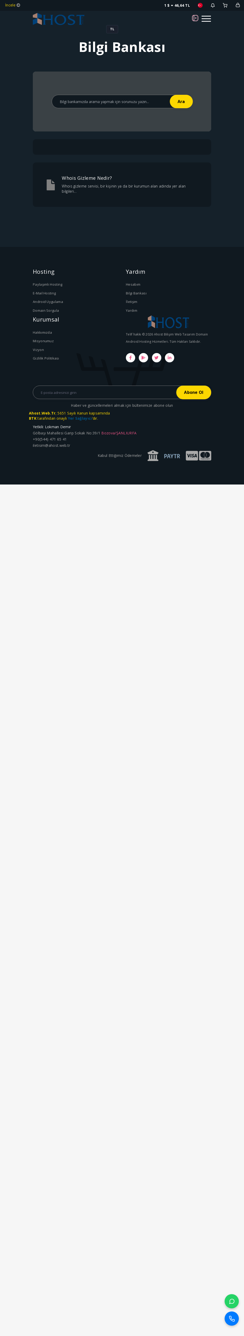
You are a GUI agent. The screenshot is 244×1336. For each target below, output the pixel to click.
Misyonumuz (43, 341)
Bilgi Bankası (136, 293)
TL (112, 29)
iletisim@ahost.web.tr (51, 445)
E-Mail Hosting (44, 293)
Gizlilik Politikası (46, 358)
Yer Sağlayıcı (80, 418)
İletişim (131, 301)
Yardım (131, 310)
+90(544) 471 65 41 (50, 439)
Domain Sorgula (46, 310)
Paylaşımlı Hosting (47, 284)
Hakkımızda (42, 332)
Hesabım (133, 284)
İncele (11, 5)
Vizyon (38, 349)
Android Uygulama (48, 301)
